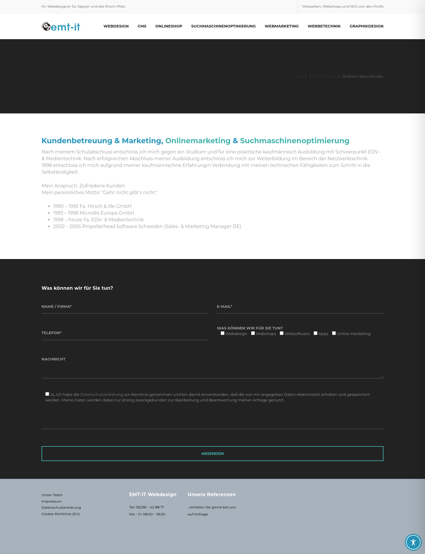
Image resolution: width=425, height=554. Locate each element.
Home (301, 76)
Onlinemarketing (198, 140)
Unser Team (324, 76)
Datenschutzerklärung (101, 394)
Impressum (52, 501)
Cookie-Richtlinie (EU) (61, 514)
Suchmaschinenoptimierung (294, 140)
